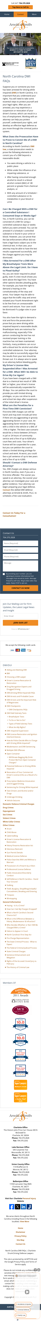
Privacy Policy (20, 1236)
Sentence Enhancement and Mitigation (18, 956)
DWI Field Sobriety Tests (16, 713)
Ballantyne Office (20, 1181)
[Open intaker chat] (17, 1320)
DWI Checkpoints (14, 706)
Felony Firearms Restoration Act (20, 845)
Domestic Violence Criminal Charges (18, 804)
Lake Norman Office (20, 1147)
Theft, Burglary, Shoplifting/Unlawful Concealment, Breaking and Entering (22, 890)
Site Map (20, 1240)
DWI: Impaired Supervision (18, 731)
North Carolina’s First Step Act (19, 934)
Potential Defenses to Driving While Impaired (21, 767)
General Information (12, 902)
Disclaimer (20, 1232)
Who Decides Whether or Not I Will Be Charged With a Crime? (22, 926)
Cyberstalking (12, 836)
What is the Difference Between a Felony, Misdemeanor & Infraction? (21, 920)
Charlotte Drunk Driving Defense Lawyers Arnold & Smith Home (20, 25)
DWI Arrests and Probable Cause (20, 696)
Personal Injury (29, 1198)
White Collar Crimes (11, 821)
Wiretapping (12, 898)
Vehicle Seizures (13, 800)
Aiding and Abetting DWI (17, 670)
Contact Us (8, 533)
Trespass (10, 895)
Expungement (9, 811)
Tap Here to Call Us (20, 7)
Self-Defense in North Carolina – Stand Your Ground (22, 880)
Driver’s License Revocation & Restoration (19, 681)
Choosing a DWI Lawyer (16, 677)
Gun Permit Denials (15, 852)
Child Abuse (11, 832)
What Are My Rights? (17, 727)
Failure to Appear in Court (17, 931)
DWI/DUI (7, 665)
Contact (20, 14)
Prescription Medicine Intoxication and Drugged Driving (21, 782)
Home (6, 14)
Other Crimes (8, 825)
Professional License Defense (19, 869)
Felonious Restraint (15, 849)
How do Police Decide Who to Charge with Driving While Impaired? (22, 741)
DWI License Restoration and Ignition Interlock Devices (22, 735)
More (34, 14)
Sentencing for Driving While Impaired (22, 787)
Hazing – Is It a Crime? (15, 905)
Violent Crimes (9, 818)
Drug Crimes (8, 807)
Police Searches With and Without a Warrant (21, 860)
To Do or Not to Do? (17, 720)
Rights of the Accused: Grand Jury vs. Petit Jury (22, 962)
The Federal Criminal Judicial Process (22, 948)
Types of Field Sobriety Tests (20, 724)
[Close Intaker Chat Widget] (38, 1269)
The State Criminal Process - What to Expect (22, 943)
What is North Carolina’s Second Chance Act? (20, 913)
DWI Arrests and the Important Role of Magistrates (21, 701)
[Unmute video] (27, 1292)
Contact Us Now (20, 588)
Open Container (13, 754)
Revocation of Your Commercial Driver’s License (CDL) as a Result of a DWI (22, 775)
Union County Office (20, 1164)
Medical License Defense (17, 856)
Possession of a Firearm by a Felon (21, 866)
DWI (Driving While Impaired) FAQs (21, 693)
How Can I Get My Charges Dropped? (22, 909)
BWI (8, 673)
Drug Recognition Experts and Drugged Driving (19, 688)
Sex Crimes (7, 814)
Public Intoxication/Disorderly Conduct (19, 874)
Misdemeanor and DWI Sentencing (21, 746)
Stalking (10, 885)
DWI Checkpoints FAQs (18, 709)
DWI (14, 92)
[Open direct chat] (35, 1269)
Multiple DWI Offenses (16, 750)
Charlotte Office (20, 1127)
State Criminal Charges (16, 951)
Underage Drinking (14, 797)
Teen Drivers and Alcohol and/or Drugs (20, 792)
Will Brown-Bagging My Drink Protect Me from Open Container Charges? (22, 760)
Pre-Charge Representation (18, 938)
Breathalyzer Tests (16, 716)
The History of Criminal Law (18, 967)
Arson (9, 829)
